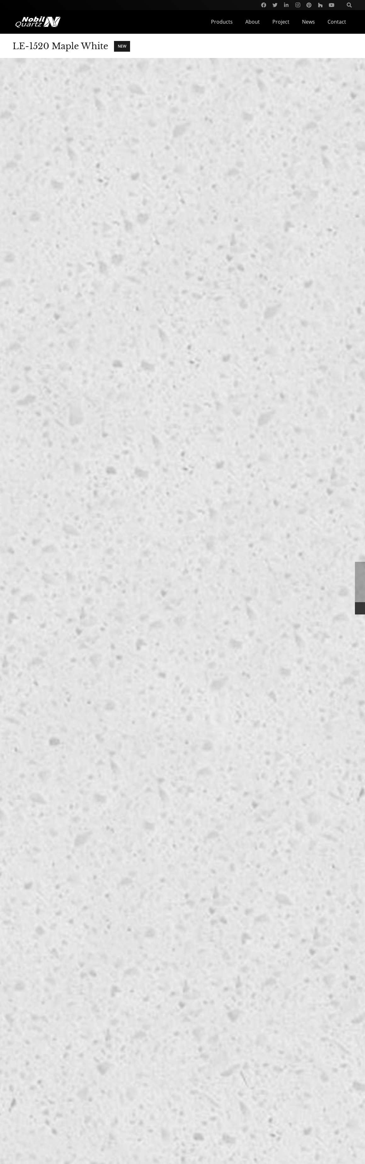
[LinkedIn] (286, 5)
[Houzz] (320, 5)
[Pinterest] (309, 5)
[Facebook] (264, 5)
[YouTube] (332, 5)
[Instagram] (298, 5)
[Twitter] (275, 5)
